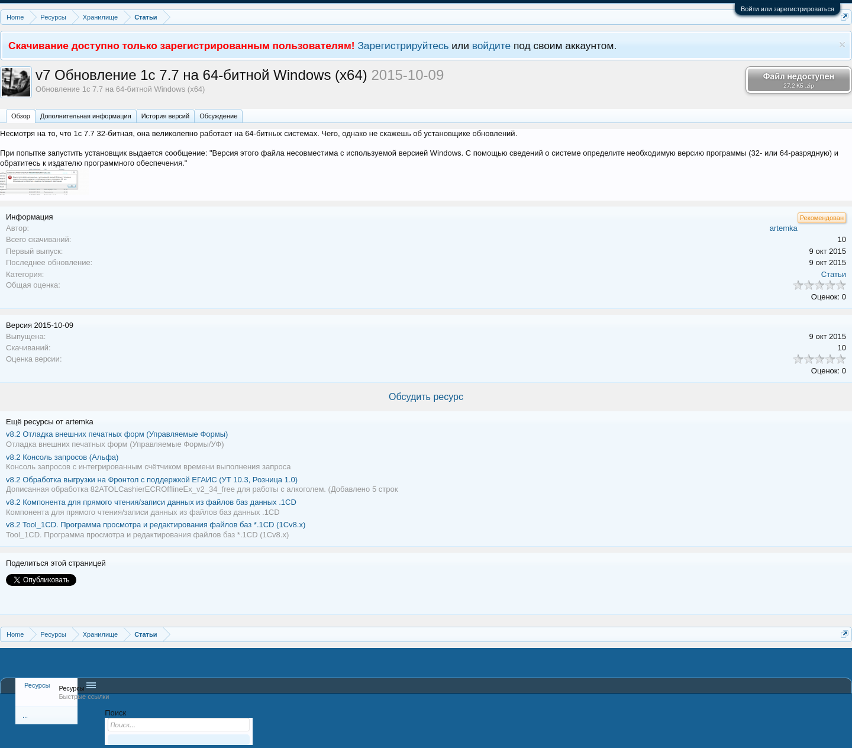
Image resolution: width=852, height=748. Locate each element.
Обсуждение (218, 116)
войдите (491, 45)
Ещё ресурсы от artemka (49, 421)
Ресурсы (37, 685)
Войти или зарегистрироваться (787, 8)
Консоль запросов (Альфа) (62, 457)
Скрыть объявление (842, 44)
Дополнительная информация (85, 116)
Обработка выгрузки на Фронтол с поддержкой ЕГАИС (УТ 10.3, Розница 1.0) (152, 479)
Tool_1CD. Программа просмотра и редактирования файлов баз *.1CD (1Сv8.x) (155, 524)
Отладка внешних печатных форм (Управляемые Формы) (117, 434)
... (25, 715)
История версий (165, 116)
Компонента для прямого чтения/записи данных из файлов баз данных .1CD (151, 502)
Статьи (833, 274)
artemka (784, 228)
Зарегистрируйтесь (402, 45)
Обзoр (20, 116)
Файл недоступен (799, 79)
